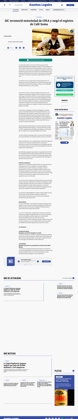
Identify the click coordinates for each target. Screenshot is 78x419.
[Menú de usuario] (62, 5)
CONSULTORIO (24, 9)
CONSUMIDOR (33, 9)
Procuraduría (52, 1)
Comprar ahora (64, 90)
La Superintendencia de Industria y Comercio (37, 1)
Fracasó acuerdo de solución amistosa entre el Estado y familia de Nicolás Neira (65, 296)
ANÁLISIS (48, 9)
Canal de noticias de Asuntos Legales (35, 60)
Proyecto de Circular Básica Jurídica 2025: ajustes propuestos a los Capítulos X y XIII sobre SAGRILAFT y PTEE (44, 384)
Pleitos (58, 370)
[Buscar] (10, 5)
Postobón (23, 1)
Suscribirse (70, 5)
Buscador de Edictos (59, 9)
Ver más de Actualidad (68, 278)
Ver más (64, 142)
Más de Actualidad (12, 278)
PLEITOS (41, 9)
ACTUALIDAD (16, 9)
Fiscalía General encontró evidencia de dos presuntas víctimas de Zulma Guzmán (65, 287)
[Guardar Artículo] (10, 48)
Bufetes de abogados (14, 1)
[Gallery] (28, 260)
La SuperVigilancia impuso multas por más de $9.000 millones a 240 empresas (12, 290)
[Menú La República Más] (5, 5)
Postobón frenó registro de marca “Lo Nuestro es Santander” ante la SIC (63, 380)
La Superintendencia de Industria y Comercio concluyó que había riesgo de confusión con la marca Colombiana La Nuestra (63, 385)
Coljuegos (60, 1)
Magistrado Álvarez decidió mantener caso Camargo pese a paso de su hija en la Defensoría (27, 384)
